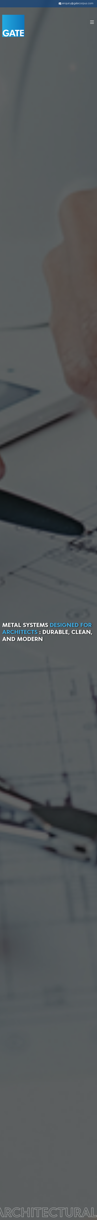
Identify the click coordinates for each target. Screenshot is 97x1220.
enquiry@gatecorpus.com (76, 3)
